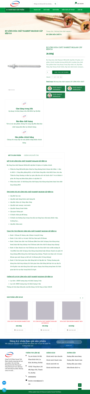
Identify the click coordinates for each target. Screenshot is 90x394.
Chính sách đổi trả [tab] (31, 155)
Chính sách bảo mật (53, 367)
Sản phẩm (56, 9)
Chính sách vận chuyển (54, 356)
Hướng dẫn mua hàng (74, 356)
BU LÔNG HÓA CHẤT (77, 81)
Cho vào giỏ (18, 330)
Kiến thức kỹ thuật (68, 9)
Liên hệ (80, 9)
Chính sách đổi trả (52, 364)
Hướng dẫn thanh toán (74, 360)
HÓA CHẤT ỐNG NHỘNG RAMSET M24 (71, 321)
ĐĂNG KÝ (69, 345)
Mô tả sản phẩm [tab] (14, 155)
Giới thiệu (46, 9)
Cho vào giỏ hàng (61, 72)
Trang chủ (37, 9)
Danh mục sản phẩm (15, 10)
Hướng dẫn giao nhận (74, 364)
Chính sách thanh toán (54, 360)
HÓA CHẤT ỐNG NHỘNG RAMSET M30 (18, 321)
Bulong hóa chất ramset (62, 81)
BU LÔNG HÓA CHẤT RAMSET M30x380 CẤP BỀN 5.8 (45, 322)
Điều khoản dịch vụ (73, 367)
